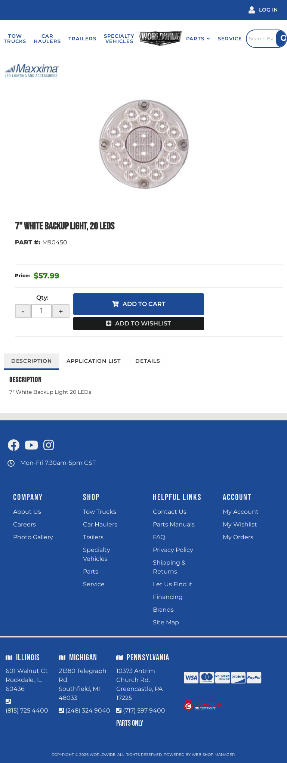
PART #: (27, 242)
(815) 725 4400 (27, 710)
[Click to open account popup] (263, 9)
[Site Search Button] (281, 38)
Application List (94, 361)
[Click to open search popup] (265, 38)
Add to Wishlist (143, 323)
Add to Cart (144, 304)
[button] (197, 38)
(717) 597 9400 (144, 710)
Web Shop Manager (213, 754)
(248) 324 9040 (87, 710)
